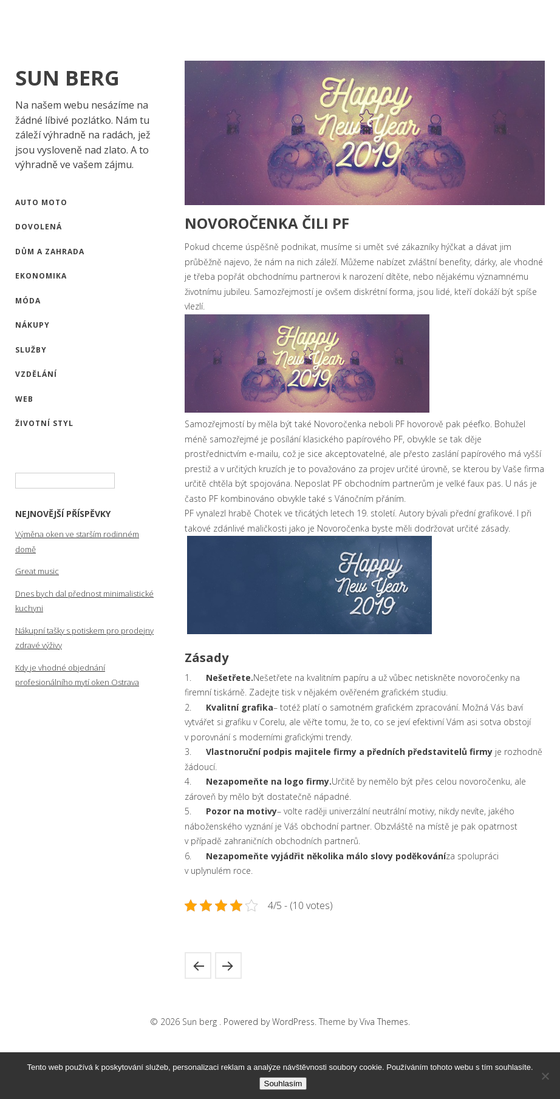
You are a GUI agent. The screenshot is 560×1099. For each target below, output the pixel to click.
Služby (31, 350)
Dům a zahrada (49, 251)
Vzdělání (36, 374)
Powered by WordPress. (271, 1021)
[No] (545, 1076)
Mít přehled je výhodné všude (228, 965)
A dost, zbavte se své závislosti (198, 965)
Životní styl (44, 423)
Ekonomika (41, 276)
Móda (28, 301)
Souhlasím (283, 1083)
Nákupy (32, 325)
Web (24, 399)
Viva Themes (384, 1021)
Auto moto (41, 202)
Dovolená (38, 226)
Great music (37, 571)
